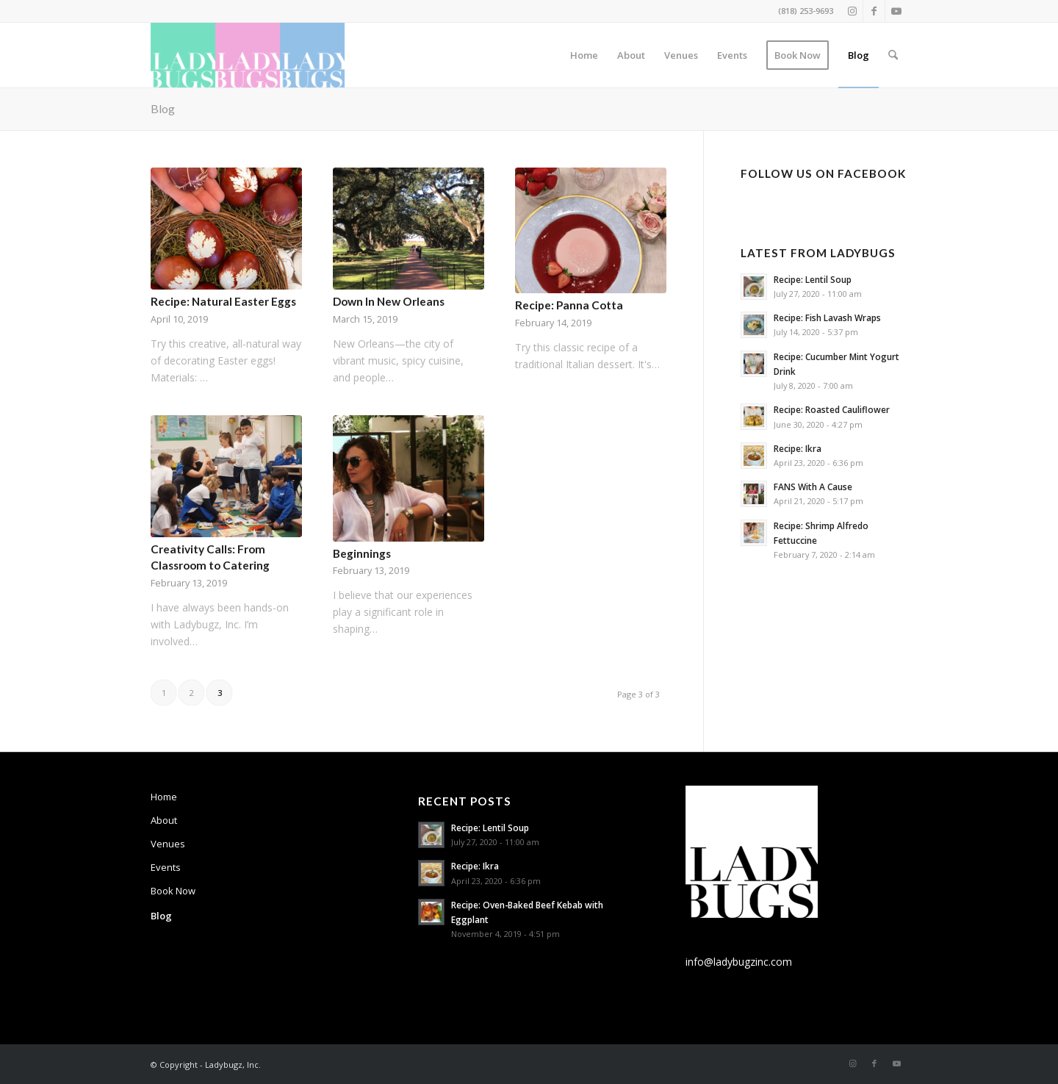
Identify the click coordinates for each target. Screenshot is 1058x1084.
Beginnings (362, 553)
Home (164, 796)
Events (166, 867)
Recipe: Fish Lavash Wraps (827, 317)
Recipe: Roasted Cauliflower (832, 409)
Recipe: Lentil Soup (813, 279)
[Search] (893, 55)
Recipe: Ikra (797, 448)
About (164, 820)
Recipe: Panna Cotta (569, 305)
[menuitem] (584, 55)
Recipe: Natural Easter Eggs (223, 301)
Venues (168, 843)
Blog (163, 108)
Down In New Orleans (389, 301)
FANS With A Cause (813, 486)
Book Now (173, 890)
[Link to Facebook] (874, 11)
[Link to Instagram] (852, 11)
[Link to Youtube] (896, 11)
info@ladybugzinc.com (738, 962)
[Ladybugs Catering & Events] (248, 55)
